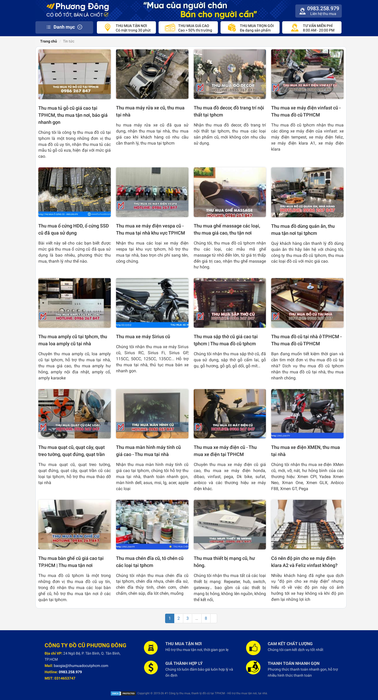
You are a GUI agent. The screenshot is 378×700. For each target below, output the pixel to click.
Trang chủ (48, 41)
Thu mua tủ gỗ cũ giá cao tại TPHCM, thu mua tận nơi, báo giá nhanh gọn (73, 115)
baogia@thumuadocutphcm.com (81, 666)
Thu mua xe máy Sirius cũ (143, 336)
